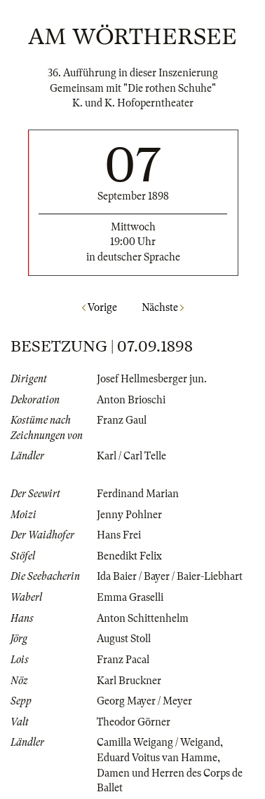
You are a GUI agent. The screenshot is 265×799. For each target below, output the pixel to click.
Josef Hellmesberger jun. (152, 378)
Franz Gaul (122, 420)
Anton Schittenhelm (143, 618)
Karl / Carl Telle (131, 455)
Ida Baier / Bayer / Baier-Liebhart (170, 576)
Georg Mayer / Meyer (144, 701)
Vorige (99, 307)
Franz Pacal (123, 659)
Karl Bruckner (129, 680)
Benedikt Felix (129, 556)
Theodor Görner (133, 722)
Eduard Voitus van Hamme (157, 757)
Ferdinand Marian (138, 493)
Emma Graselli (130, 597)
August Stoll (124, 638)
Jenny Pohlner (129, 514)
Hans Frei (119, 535)
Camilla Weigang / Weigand (158, 742)
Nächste (163, 307)
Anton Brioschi (131, 399)
